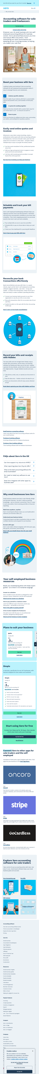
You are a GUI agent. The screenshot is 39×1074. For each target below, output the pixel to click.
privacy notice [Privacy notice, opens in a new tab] (23, 1059)
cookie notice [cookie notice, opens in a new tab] (15, 1059)
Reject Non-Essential (19, 1067)
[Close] (32, 1051)
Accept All (19, 1071)
